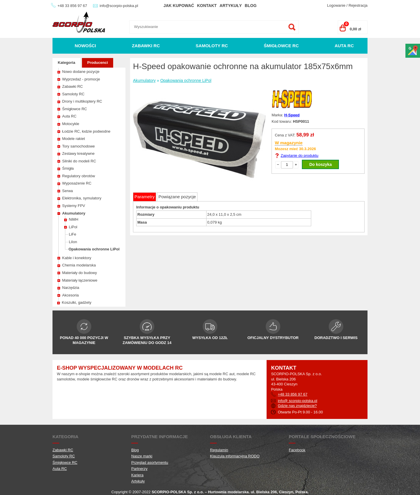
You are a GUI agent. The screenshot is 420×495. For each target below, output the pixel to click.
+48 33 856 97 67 (72, 5)
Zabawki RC (146, 45)
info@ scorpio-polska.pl (297, 401)
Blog (250, 5)
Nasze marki (141, 456)
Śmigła (68, 168)
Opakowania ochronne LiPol (94, 249)
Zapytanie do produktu (299, 155)
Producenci (97, 62)
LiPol (73, 227)
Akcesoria (70, 295)
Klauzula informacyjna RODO (235, 456)
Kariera (137, 475)
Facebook (297, 450)
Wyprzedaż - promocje (81, 79)
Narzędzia (70, 287)
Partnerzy (139, 468)
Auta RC (344, 45)
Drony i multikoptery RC (82, 101)
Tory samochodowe (78, 146)
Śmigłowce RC (281, 45)
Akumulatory (73, 213)
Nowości (85, 45)
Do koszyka (320, 164)
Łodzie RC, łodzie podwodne (86, 131)
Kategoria (66, 62)
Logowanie (336, 5)
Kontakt (206, 5)
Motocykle (70, 124)
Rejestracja (358, 5)
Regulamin (219, 450)
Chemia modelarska (79, 265)
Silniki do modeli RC (79, 161)
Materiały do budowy (79, 273)
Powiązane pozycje (177, 196)
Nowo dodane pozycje (80, 71)
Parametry (144, 196)
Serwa (67, 191)
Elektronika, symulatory (81, 198)
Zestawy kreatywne (78, 153)
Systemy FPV (73, 205)
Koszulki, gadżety (76, 302)
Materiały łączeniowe (79, 280)
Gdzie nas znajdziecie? (297, 405)
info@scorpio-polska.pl (119, 5)
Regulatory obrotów (78, 176)
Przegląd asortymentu (149, 462)
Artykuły (231, 5)
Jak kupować (178, 5)
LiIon (73, 242)
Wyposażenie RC (76, 183)
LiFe (72, 234)
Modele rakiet (73, 138)
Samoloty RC (212, 45)
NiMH (73, 219)
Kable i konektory (76, 258)
